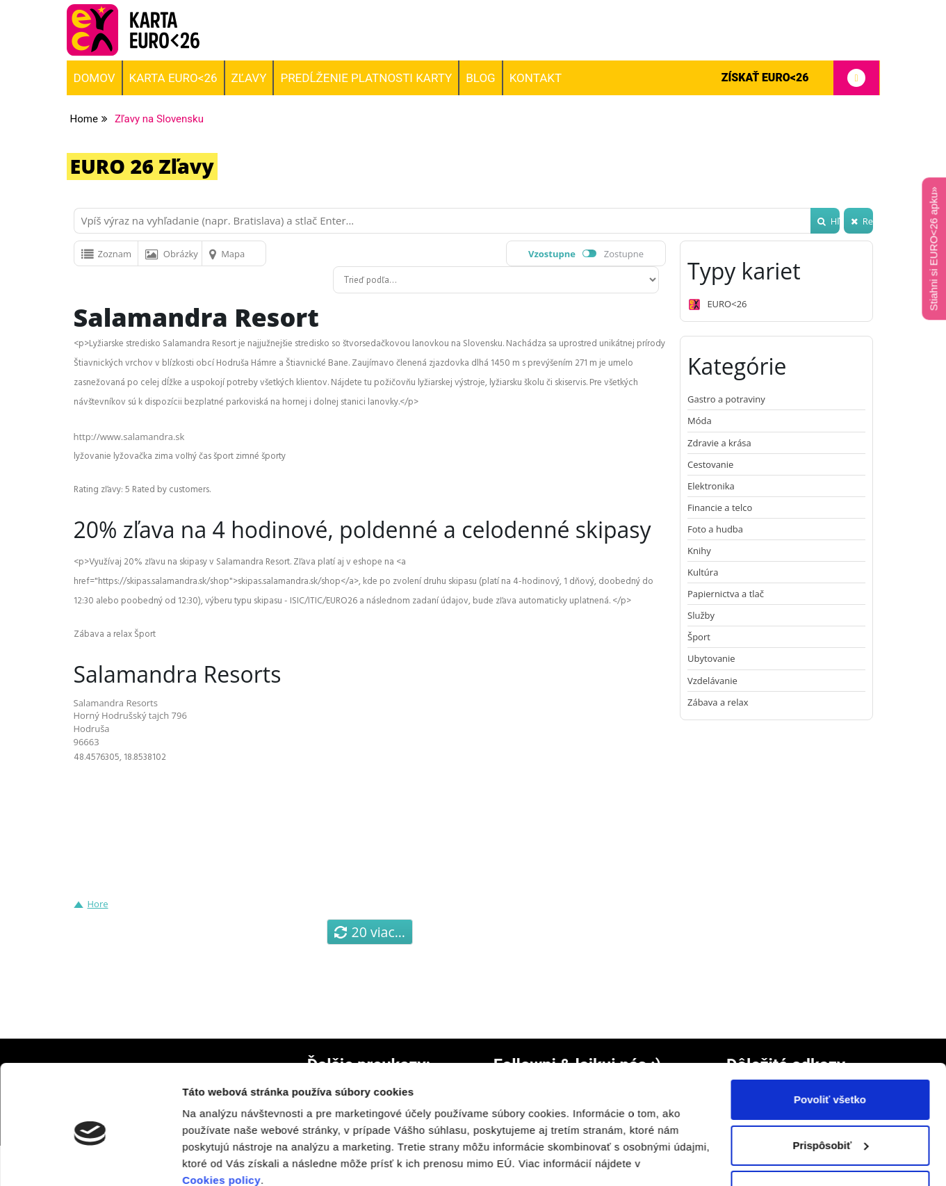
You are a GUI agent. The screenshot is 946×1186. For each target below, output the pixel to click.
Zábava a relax (717, 702)
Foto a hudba (715, 529)
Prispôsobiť (830, 1085)
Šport (698, 637)
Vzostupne (552, 253)
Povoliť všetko (830, 1040)
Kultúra (702, 572)
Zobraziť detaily (221, 1158)
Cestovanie (710, 464)
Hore (98, 904)
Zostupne (624, 253)
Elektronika (711, 486)
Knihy (699, 550)
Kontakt (535, 78)
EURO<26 (717, 304)
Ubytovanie (711, 658)
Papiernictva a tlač (725, 593)
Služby (701, 615)
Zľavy (249, 78)
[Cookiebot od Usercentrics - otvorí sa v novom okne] (90, 1158)
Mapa (227, 253)
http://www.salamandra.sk (129, 436)
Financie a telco (719, 507)
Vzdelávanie (712, 680)
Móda (699, 420)
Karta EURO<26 (173, 78)
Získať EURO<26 (800, 77)
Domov (94, 78)
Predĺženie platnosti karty (366, 78)
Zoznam (106, 253)
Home (84, 119)
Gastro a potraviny (726, 399)
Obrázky (171, 253)
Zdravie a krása (719, 443)
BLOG (480, 78)
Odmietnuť (829, 1131)
